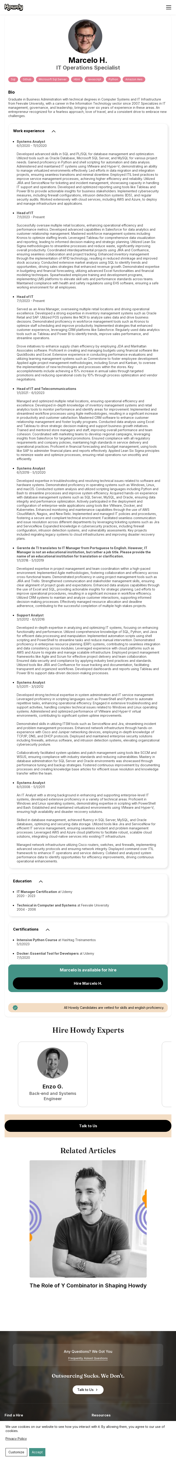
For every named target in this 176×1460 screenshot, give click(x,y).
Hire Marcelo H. (88, 983)
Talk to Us (88, 1126)
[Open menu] (168, 7)
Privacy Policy (16, 1438)
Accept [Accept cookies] (37, 1452)
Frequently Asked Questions (88, 1358)
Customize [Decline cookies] (16, 1452)
